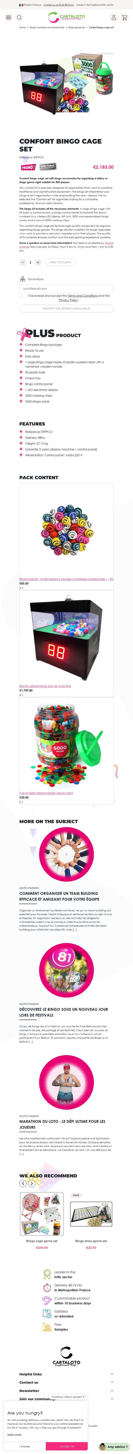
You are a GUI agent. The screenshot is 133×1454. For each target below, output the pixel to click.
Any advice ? (118, 1447)
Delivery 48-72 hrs (68, 1285)
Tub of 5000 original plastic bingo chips (46, 793)
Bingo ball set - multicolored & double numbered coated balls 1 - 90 (66, 579)
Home (22, 27)
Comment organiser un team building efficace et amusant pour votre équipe (59, 896)
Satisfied (61, 1311)
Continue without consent (67, 1396)
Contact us (28, 1382)
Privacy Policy (68, 300)
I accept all (67, 1446)
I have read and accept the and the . (69, 298)
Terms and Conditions (83, 296)
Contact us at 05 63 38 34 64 (59, 4)
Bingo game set (76, 27)
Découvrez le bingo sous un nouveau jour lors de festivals (63, 1012)
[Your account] (114, 17)
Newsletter (29, 1391)
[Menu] (8, 17)
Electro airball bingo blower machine (45, 686)
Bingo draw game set (91, 1241)
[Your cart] (124, 17)
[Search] (19, 17)
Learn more (14, 1434)
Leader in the (64, 1272)
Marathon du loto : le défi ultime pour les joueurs (62, 1124)
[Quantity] (30, 262)
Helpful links (30, 1374)
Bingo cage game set (42, 1241)
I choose (24, 1446)
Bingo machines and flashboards (47, 27)
